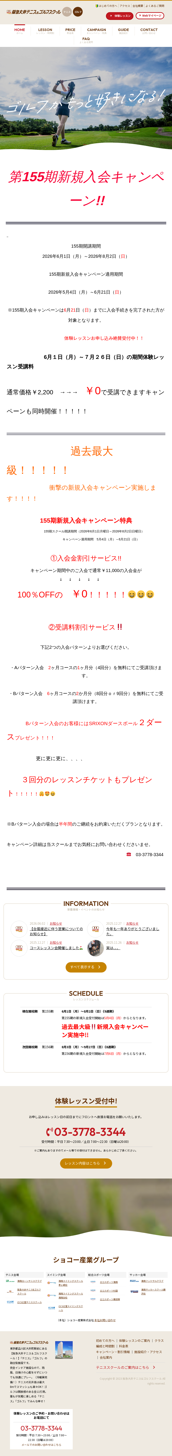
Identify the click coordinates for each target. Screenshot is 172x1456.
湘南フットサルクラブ (152, 1281)
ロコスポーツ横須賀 (110, 1299)
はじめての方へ (108, 6)
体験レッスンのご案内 (134, 1340)
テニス (67, 11)
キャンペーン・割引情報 (113, 1352)
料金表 (123, 1346)
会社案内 (106, 1357)
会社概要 (138, 6)
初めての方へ (105, 1340)
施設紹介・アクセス (148, 1352)
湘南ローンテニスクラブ (29, 1281)
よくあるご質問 (155, 6)
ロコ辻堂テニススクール (29, 1302)
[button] (119, 16)
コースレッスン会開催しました (56, 947)
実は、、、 (113, 947)
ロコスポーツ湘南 (109, 1282)
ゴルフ (78, 11)
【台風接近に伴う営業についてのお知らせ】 (56, 931)
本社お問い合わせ (105, 1320)
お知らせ (56, 923)
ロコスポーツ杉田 (109, 1290)
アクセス (125, 6)
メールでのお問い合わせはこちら (41, 1444)
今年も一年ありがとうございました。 (132, 931)
